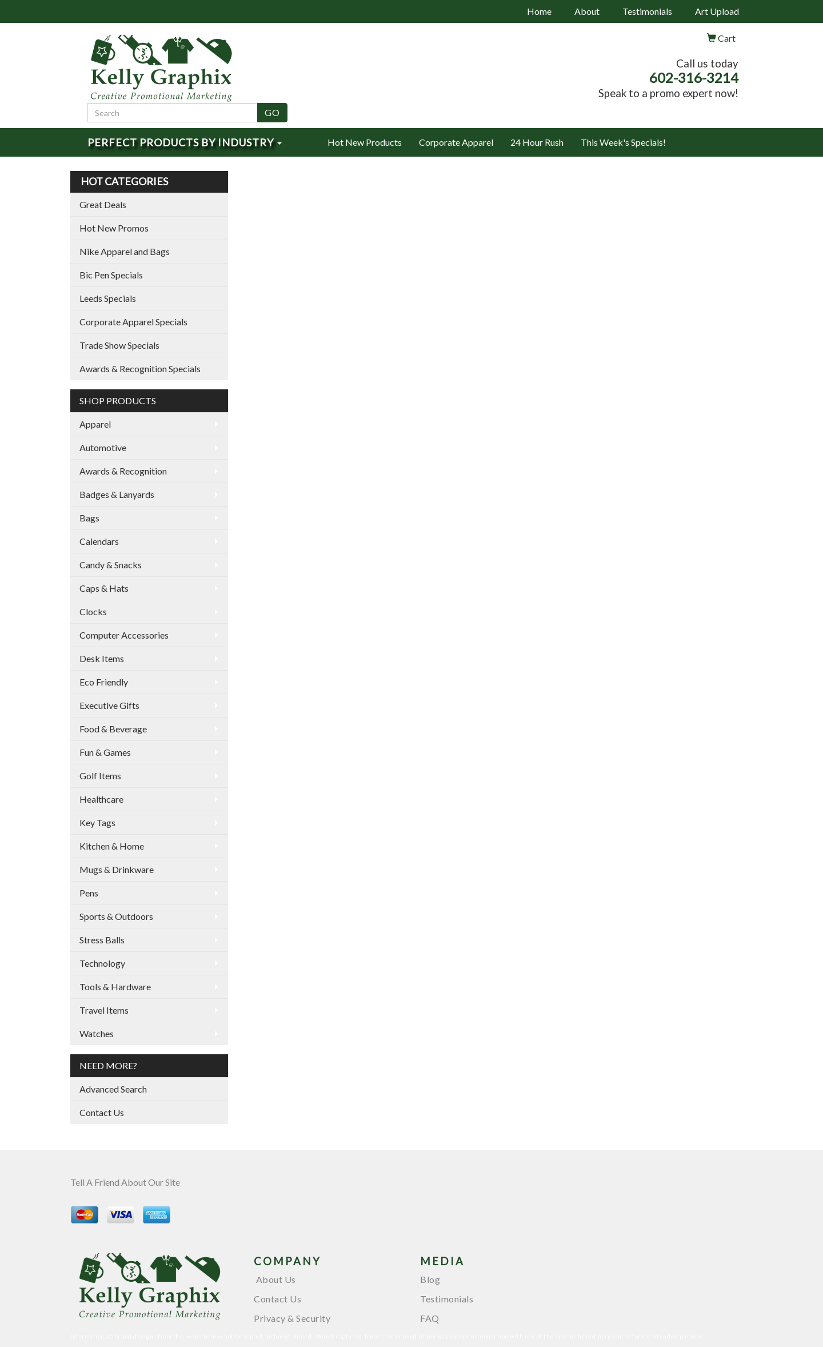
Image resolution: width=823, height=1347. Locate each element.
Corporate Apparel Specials (133, 321)
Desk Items (101, 658)
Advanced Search (113, 1088)
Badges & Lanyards (116, 494)
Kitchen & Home (111, 845)
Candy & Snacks (110, 564)
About (587, 11)
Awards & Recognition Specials (140, 368)
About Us (275, 1279)
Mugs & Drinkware (116, 869)
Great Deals (102, 204)
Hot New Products (364, 142)
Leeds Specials (107, 298)
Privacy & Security (292, 1318)
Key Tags (97, 822)
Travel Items (104, 1010)
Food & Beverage (113, 728)
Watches (96, 1033)
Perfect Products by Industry (184, 142)
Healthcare (101, 799)
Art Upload (717, 11)
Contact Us (101, 1112)
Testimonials (647, 11)
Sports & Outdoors (116, 916)
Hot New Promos (114, 227)
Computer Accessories (124, 634)
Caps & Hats (104, 588)
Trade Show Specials (119, 345)
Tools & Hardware (115, 986)
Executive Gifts (109, 705)
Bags (89, 517)
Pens (88, 892)
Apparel (95, 424)
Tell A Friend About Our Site (125, 1182)
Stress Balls (102, 939)
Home (539, 11)
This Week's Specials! (623, 142)
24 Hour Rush (537, 142)
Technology (102, 963)
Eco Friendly (103, 681)
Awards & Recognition (123, 470)
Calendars (99, 541)
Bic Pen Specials (111, 274)
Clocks (93, 611)
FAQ (430, 1318)
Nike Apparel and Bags (124, 251)
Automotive (102, 447)
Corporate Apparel (456, 142)
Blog (430, 1279)
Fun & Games (105, 752)
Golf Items (100, 775)
